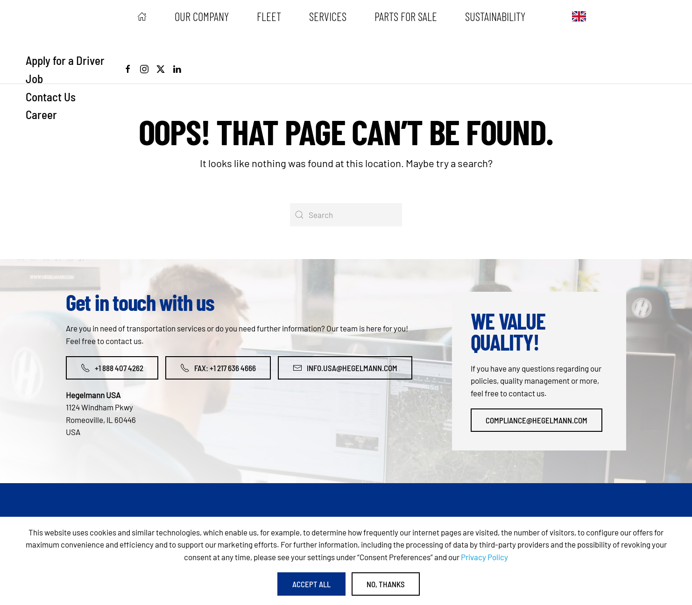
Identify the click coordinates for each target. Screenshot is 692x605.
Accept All (311, 584)
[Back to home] (65, 16)
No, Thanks (386, 584)
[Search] (346, 214)
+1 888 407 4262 (112, 368)
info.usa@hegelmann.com (345, 368)
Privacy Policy (484, 557)
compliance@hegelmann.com (536, 420)
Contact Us (51, 97)
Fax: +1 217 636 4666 (218, 368)
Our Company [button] (202, 16)
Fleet (269, 16)
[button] (579, 16)
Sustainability (495, 16)
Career (41, 114)
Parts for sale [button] (405, 16)
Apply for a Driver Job (65, 69)
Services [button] (327, 16)
